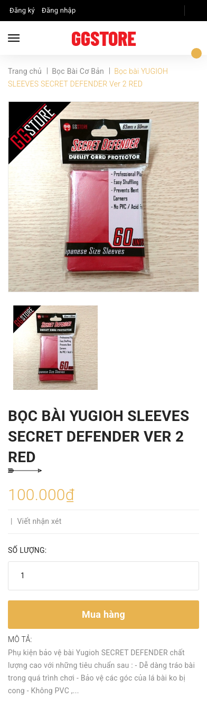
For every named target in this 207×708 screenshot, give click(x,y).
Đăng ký (22, 10)
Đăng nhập (59, 10)
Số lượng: (27, 550)
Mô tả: (20, 639)
